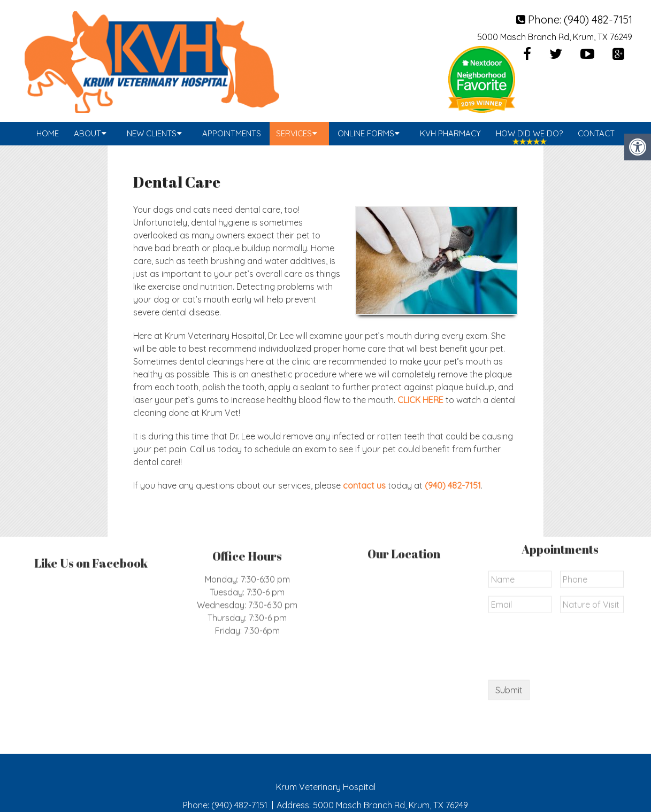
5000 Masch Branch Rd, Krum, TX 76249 (554, 37)
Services (294, 133)
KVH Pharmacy (450, 133)
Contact (596, 133)
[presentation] (569, 563)
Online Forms (366, 133)
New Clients (152, 133)
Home (47, 133)
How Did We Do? (529, 133)
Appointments (231, 133)
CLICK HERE (420, 400)
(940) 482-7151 (598, 19)
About (87, 133)
